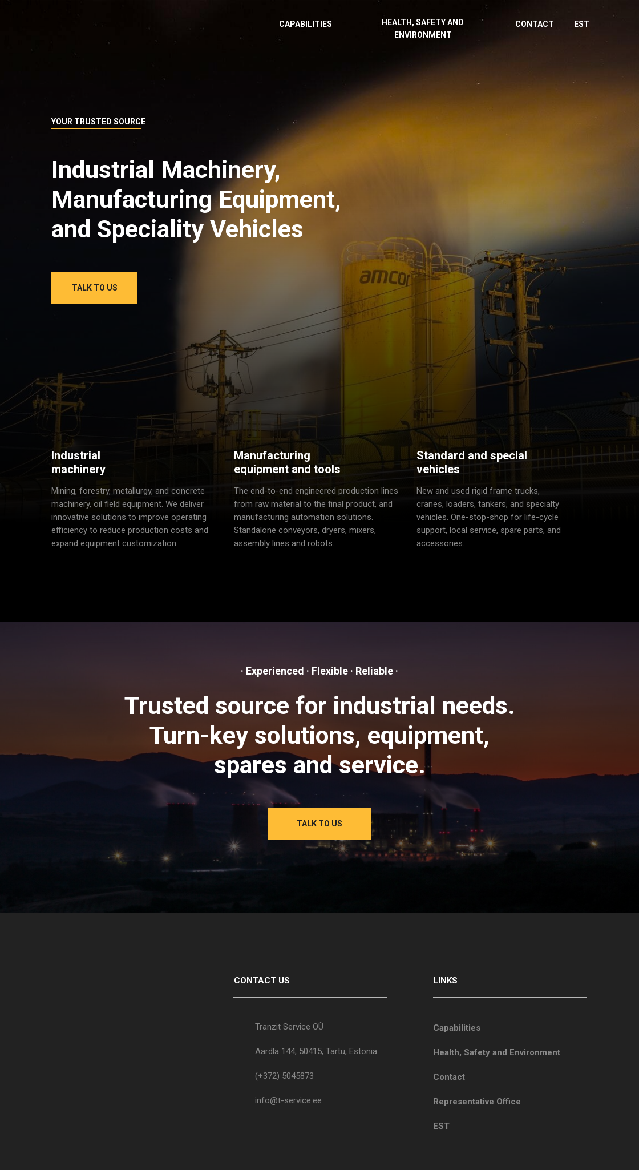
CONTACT (534, 24)
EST (581, 24)
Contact (449, 1077)
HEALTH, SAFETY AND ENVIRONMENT (423, 28)
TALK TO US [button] (95, 287)
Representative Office (477, 1101)
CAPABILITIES (305, 24)
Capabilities (456, 1028)
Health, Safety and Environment (496, 1052)
